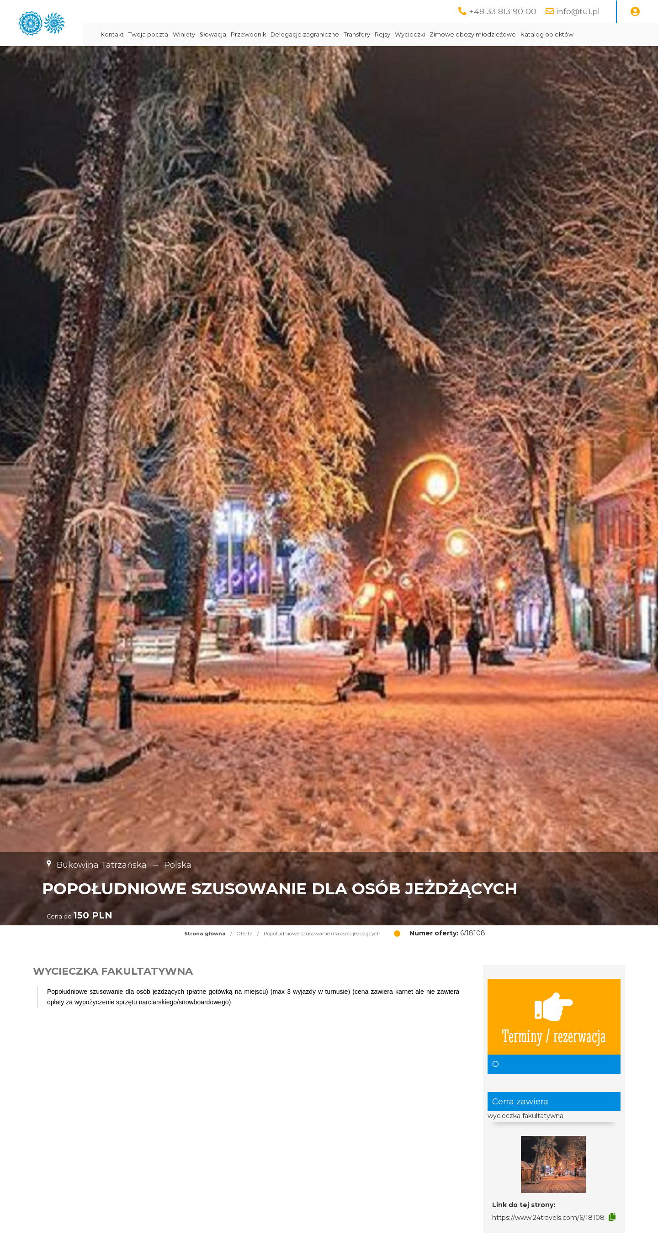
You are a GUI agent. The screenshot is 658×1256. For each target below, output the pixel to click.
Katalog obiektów (209, 57)
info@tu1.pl (578, 11)
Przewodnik (331, 34)
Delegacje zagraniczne (387, 34)
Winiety (266, 34)
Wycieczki (493, 34)
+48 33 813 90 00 (502, 11)
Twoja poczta (231, 34)
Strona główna (205, 956)
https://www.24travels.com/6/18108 (548, 1240)
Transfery (439, 34)
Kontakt (195, 34)
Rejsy (465, 34)
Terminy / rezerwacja (554, 1039)
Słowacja (295, 34)
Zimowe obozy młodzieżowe (555, 34)
